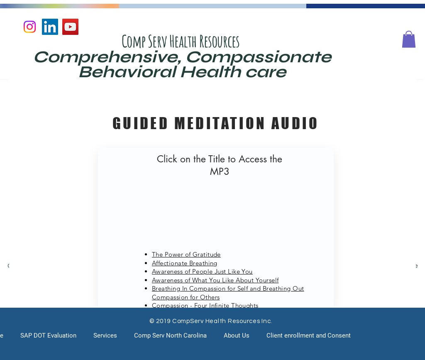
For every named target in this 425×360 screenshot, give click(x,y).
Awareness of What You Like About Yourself (215, 280)
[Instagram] (30, 27)
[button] (409, 39)
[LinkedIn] (50, 27)
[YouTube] (70, 27)
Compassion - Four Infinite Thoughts (205, 305)
